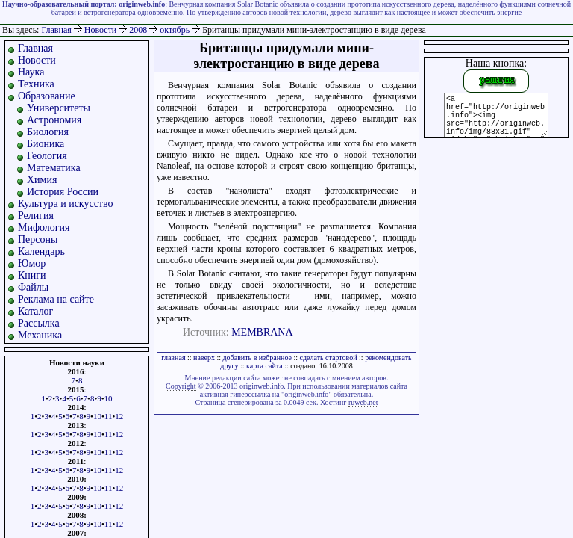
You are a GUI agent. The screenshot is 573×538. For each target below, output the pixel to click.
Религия (36, 215)
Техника (36, 84)
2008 (139, 30)
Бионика (45, 143)
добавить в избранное (257, 357)
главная (173, 357)
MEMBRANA (261, 332)
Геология (47, 155)
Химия (42, 179)
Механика (40, 335)
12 (119, 416)
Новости (101, 30)
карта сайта (264, 366)
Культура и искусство (65, 203)
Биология (48, 131)
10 (108, 398)
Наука (31, 72)
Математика (54, 167)
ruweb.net (363, 402)
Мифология (44, 227)
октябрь (176, 30)
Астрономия (54, 120)
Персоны (37, 239)
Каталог (35, 311)
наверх (204, 357)
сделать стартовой (328, 357)
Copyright (181, 386)
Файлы (33, 287)
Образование (46, 96)
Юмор (32, 263)
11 (108, 416)
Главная (56, 30)
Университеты (58, 108)
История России (62, 191)
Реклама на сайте (56, 299)
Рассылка (39, 323)
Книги (32, 275)
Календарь (41, 251)
